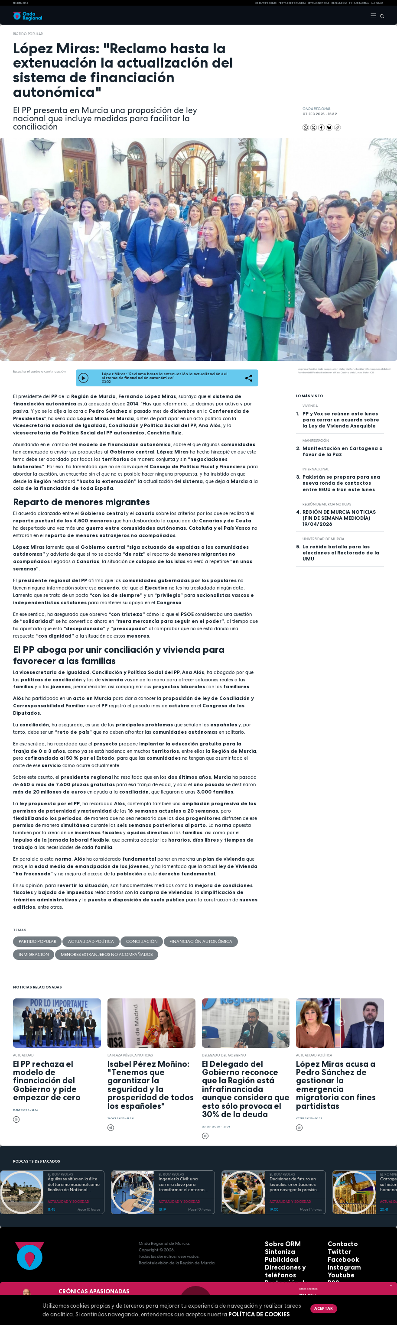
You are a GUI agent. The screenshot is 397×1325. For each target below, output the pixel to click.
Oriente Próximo (266, 3)
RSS (331, 1272)
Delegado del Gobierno (224, 1051)
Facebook (339, 1252)
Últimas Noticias (318, 3)
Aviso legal (277, 1272)
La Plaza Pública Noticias (130, 1051)
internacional (316, 469)
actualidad (23, 1051)
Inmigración (209, 941)
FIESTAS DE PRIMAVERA (292, 3)
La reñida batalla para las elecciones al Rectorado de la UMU (341, 553)
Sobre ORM (277, 1239)
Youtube (337, 1265)
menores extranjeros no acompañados (55, 952)
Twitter (336, 1246)
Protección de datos (287, 1265)
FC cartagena (359, 3)
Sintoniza (275, 1246)
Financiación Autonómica (163, 941)
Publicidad (276, 1252)
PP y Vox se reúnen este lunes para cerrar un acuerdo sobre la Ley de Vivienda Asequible (341, 420)
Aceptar (321, 1308)
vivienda (310, 406)
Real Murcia (339, 3)
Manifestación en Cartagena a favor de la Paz (343, 451)
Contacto (338, 1239)
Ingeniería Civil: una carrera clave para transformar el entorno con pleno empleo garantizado (182, 1181)
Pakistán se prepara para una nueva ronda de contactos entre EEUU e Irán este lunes (341, 483)
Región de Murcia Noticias (327, 504)
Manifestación (316, 440)
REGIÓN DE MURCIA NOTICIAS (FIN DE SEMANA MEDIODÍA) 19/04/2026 (339, 518)
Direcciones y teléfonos (291, 1259)
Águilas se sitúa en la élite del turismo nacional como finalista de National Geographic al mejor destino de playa (74, 1181)
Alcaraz (377, 3)
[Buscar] (380, 16)
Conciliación (116, 941)
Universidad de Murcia (323, 539)
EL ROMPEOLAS (60, 1171)
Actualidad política (76, 941)
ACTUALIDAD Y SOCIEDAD (68, 1198)
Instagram (339, 1259)
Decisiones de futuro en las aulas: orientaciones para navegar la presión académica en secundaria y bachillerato (295, 1181)
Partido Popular (28, 34)
